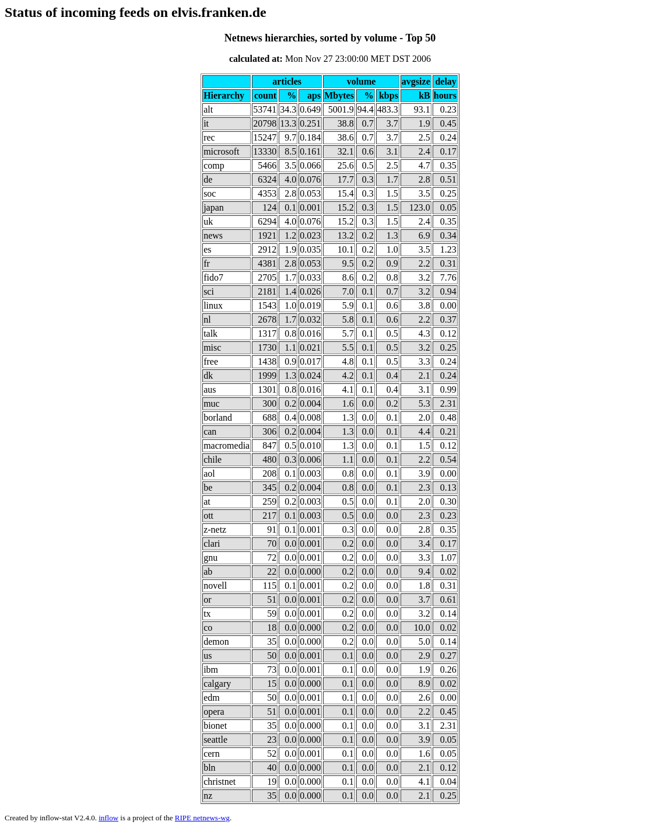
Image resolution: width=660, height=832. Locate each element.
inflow (108, 817)
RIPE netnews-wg (202, 817)
